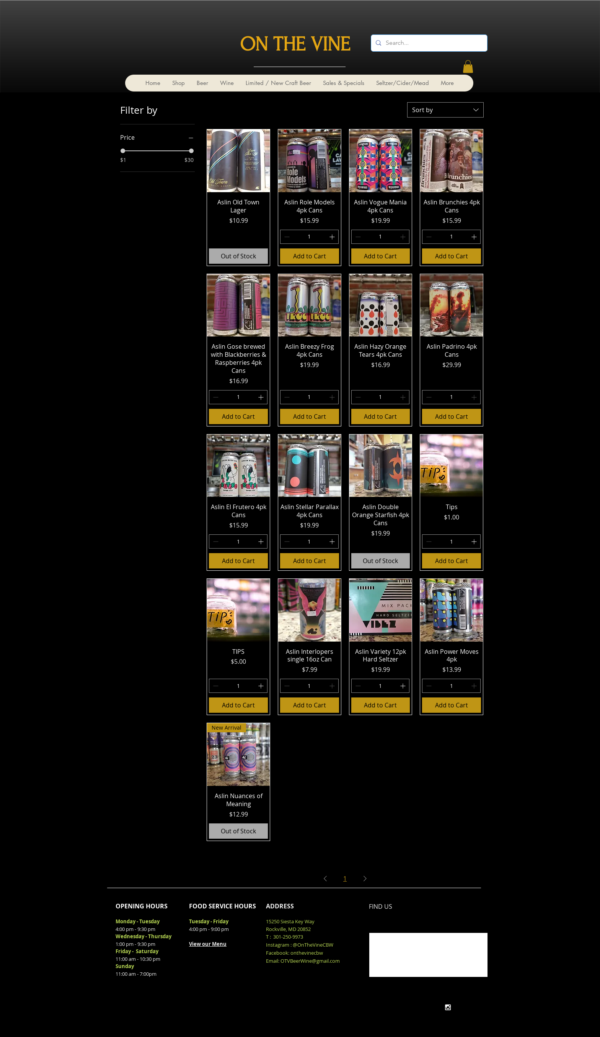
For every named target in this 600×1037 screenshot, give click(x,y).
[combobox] (445, 110)
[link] (468, 66)
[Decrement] (286, 236)
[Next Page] (365, 878)
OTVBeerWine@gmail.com (310, 960)
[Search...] (428, 43)
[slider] (122, 150)
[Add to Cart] (309, 256)
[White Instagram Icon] (448, 1007)
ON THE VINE (295, 44)
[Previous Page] (325, 878)
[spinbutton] (309, 236)
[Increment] (333, 236)
